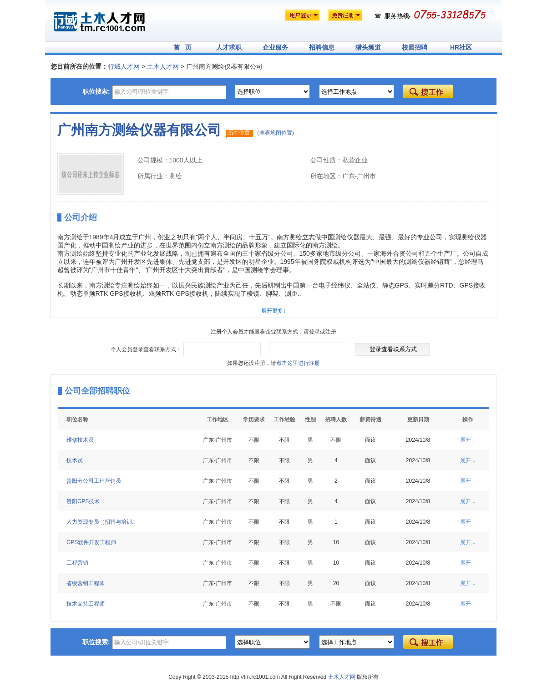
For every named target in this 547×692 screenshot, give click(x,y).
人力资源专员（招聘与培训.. (100, 522)
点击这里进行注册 (298, 363)
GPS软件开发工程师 (91, 542)
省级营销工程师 (85, 583)
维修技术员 (80, 440)
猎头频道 (368, 47)
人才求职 (229, 47)
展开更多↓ (273, 311)
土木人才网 (163, 66)
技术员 (74, 460)
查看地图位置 (275, 133)
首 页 (182, 47)
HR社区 (461, 47)
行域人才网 (124, 66)
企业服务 (275, 47)
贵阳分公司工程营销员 (93, 481)
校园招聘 (414, 47)
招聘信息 (321, 47)
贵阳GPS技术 (83, 501)
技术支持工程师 (85, 604)
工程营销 (77, 563)
